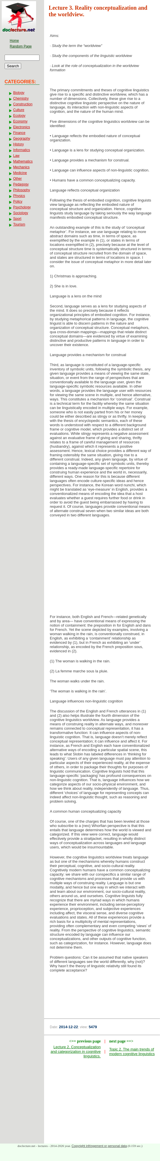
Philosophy (21, 190)
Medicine (20, 173)
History (18, 144)
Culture (18, 110)
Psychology (22, 207)
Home (14, 41)
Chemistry (21, 98)
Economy (20, 121)
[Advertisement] (102, 568)
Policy (17, 202)
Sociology (20, 213)
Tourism (19, 224)
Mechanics (21, 167)
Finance (19, 133)
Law (16, 156)
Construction (22, 104)
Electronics (21, 127)
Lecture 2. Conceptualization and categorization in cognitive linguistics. (76, 1051)
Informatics (21, 150)
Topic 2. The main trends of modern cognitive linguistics (132, 1051)
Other (17, 179)
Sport (17, 219)
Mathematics (23, 161)
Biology (18, 93)
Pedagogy (21, 184)
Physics (19, 196)
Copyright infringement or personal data (99, 1146)
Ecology (19, 116)
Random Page (21, 46)
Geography (21, 139)
